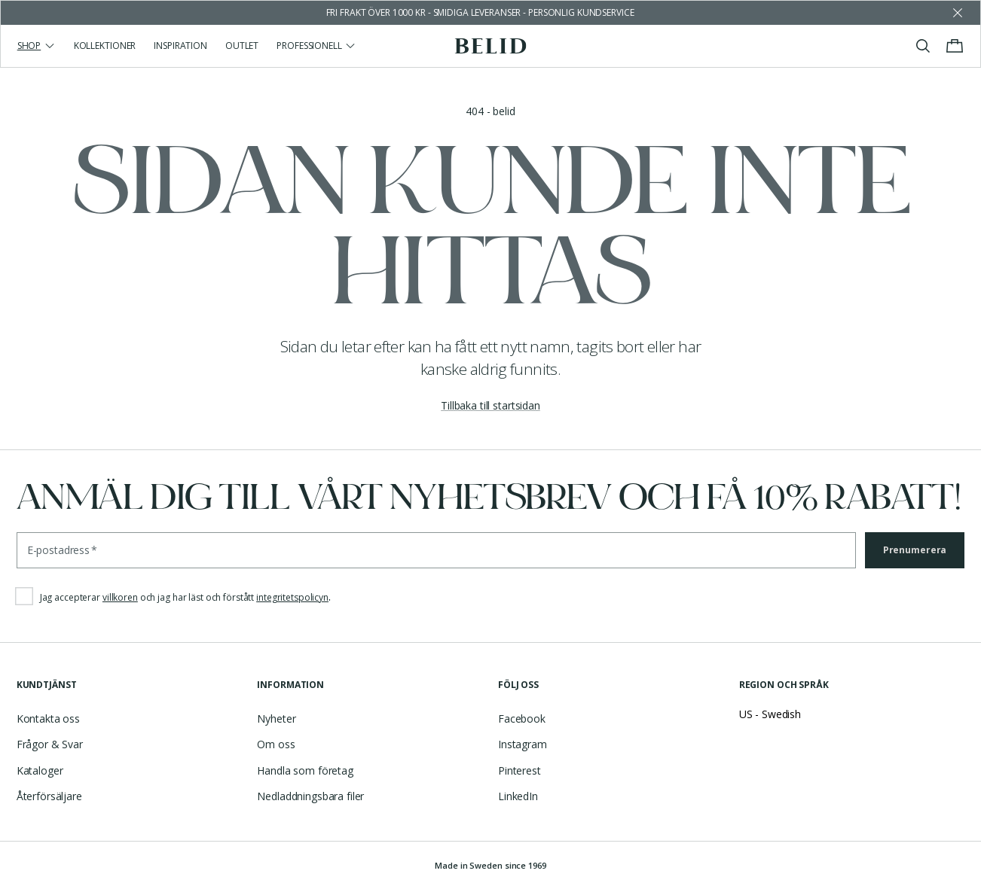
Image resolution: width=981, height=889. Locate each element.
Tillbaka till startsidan (490, 405)
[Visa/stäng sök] (923, 46)
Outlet (241, 45)
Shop (36, 45)
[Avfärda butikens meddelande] (958, 13)
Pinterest (519, 770)
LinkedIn (518, 796)
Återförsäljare (49, 796)
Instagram (522, 744)
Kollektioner (105, 45)
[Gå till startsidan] (491, 45)
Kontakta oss (48, 718)
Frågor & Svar (50, 744)
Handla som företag (305, 770)
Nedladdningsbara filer (310, 796)
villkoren (120, 597)
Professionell (316, 45)
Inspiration (180, 45)
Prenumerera (915, 549)
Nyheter (276, 718)
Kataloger (40, 770)
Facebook (522, 718)
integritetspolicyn (292, 597)
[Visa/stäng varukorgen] (954, 46)
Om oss (276, 744)
